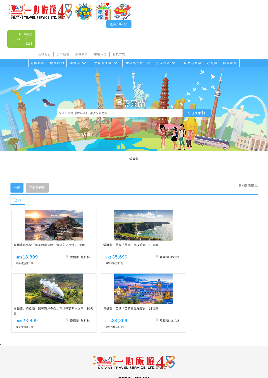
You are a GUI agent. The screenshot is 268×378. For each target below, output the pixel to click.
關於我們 (81, 54)
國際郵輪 (230, 63)
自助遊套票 (193, 63)
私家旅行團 (40, 188)
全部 (17, 188)
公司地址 (44, 54)
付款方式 (119, 54)
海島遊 (80, 348)
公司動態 (63, 54)
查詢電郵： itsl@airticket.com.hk (134, 323)
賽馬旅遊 (163, 63)
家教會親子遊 (118, 348)
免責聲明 (184, 356)
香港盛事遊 (181, 348)
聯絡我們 (100, 54)
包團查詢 (38, 63)
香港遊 (198, 348)
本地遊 (75, 63)
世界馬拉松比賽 (138, 63)
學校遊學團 (103, 63)
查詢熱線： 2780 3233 (24, 38)
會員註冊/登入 (118, 24)
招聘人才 (167, 356)
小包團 (212, 63)
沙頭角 (67, 348)
